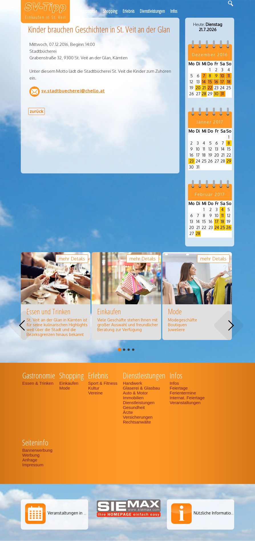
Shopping (110, 11)
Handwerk (132, 383)
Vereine (95, 392)
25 (222, 227)
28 (204, 93)
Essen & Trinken (38, 383)
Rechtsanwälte (137, 422)
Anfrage (29, 459)
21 (204, 87)
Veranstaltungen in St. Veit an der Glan (83, 512)
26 (228, 227)
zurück (36, 111)
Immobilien (133, 397)
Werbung (31, 455)
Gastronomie (87, 11)
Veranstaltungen (185, 402)
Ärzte (128, 412)
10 (222, 75)
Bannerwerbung (37, 450)
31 (222, 93)
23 (191, 161)
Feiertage (179, 388)
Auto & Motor (135, 392)
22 (210, 87)
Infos (173, 11)
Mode (64, 388)
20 (198, 87)
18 (228, 81)
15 (210, 81)
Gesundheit (134, 407)
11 (229, 75)
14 (204, 81)
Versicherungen (138, 417)
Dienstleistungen (152, 11)
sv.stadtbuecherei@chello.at (73, 91)
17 (222, 81)
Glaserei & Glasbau (141, 388)
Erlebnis (128, 11)
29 (228, 161)
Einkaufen (68, 383)
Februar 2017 (210, 194)
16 (216, 81)
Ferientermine (183, 392)
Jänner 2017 (210, 121)
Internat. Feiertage (188, 397)
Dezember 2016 (210, 54)
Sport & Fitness (103, 383)
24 (216, 227)
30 (216, 93)
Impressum (32, 464)
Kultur (93, 388)
